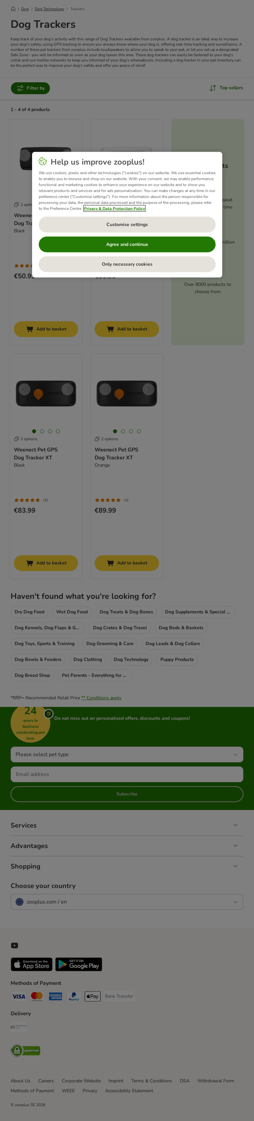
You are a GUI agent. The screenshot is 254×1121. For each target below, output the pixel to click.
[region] (127, 214)
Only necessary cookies (127, 264)
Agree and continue (127, 244)
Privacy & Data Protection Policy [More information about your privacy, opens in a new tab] (114, 208)
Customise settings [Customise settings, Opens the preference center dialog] (127, 224)
